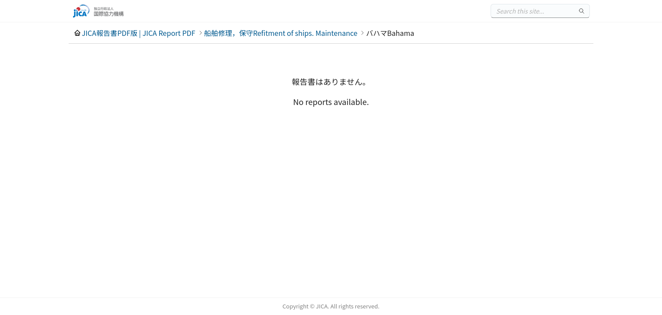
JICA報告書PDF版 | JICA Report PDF (138, 33)
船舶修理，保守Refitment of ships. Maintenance (281, 33)
